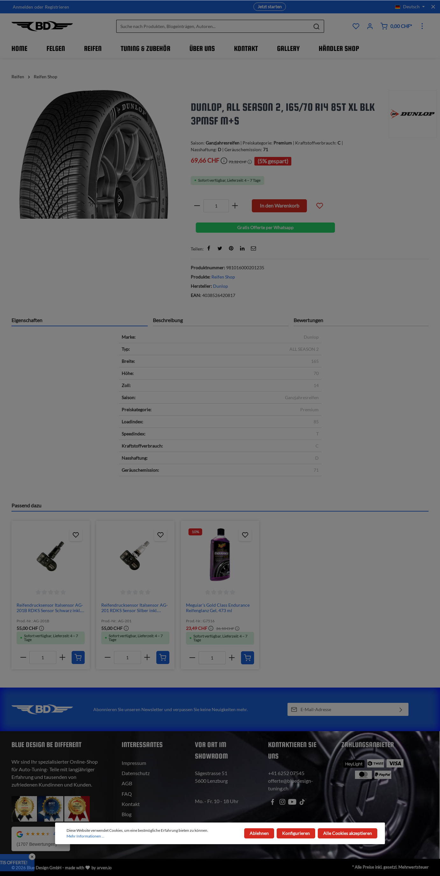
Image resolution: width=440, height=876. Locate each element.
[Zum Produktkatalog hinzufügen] (75, 534)
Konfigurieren (296, 833)
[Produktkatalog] (356, 26)
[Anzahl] (216, 205)
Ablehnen (259, 833)
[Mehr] (422, 26)
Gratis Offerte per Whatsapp (265, 227)
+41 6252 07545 (286, 773)
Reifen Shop (223, 276)
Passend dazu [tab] (26, 505)
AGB (127, 783)
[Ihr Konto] (370, 26)
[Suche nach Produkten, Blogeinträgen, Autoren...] (212, 26)
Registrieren (57, 7)
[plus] (235, 205)
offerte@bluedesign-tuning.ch (290, 784)
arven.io (104, 867)
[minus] (197, 205)
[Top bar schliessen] (433, 6)
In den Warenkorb (279, 205)
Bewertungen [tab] (308, 320)
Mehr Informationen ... (85, 836)
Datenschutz (136, 773)
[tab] (79, 320)
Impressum (134, 763)
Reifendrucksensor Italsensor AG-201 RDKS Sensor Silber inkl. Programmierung (134, 607)
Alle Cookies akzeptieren (347, 833)
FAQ (127, 794)
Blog (126, 814)
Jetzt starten (270, 6)
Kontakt (131, 804)
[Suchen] (316, 26)
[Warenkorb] (396, 26)
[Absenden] (401, 709)
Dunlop (220, 286)
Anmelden (23, 7)
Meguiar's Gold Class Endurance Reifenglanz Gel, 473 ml (218, 607)
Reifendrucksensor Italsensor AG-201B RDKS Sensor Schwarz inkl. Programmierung (50, 607)
